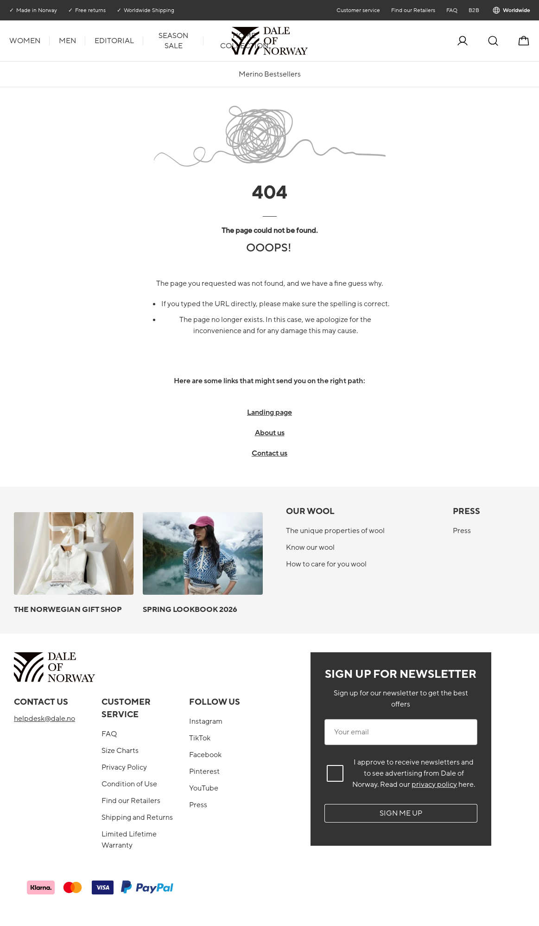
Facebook (205, 755)
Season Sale (173, 41)
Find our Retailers (413, 10)
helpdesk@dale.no (44, 719)
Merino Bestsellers (270, 74)
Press (462, 531)
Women (24, 41)
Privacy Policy (124, 767)
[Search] (493, 41)
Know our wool (310, 547)
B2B (473, 10)
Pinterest (204, 771)
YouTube (203, 788)
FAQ (451, 10)
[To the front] (307, 41)
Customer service (358, 10)
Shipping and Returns (137, 817)
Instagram (205, 721)
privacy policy (434, 784)
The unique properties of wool (335, 531)
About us (270, 433)
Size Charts (120, 751)
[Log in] (462, 41)
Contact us (269, 453)
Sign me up (401, 813)
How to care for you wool (326, 564)
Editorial (114, 41)
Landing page (269, 412)
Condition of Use (129, 784)
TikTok (199, 738)
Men (67, 41)
